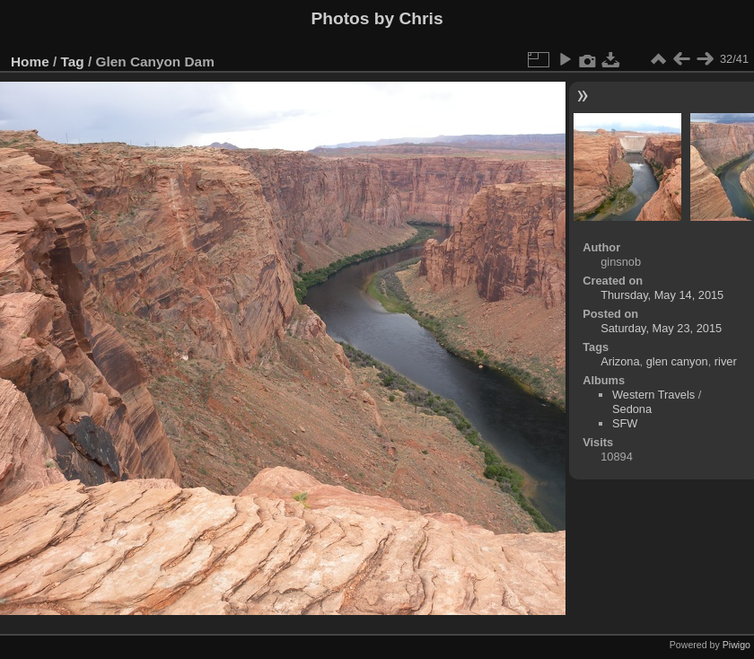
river (726, 361)
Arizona (620, 361)
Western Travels (653, 394)
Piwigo (736, 644)
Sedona (632, 409)
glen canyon (677, 361)
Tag (72, 61)
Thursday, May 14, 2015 (662, 295)
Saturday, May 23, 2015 (661, 328)
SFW (624, 423)
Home (30, 61)
